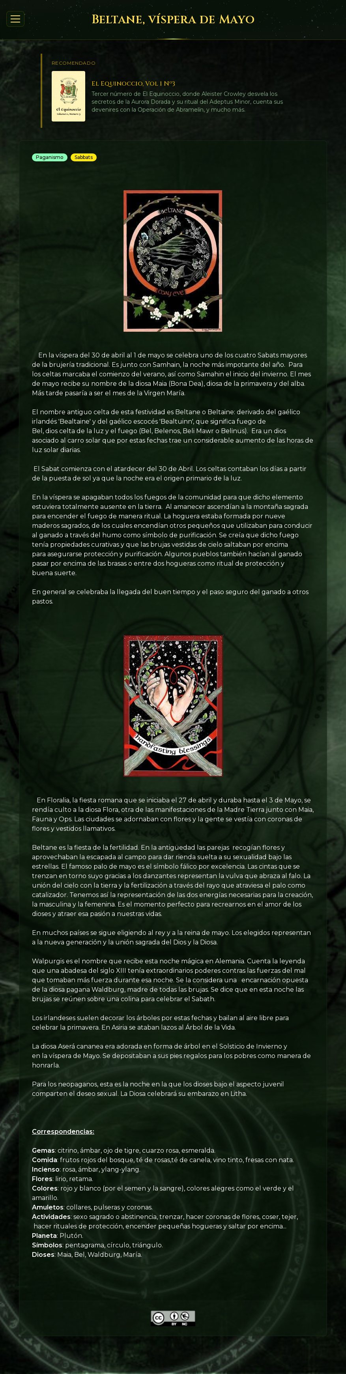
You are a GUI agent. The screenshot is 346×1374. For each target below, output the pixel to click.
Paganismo (50, 157)
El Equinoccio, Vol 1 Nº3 (133, 83)
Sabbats (84, 157)
